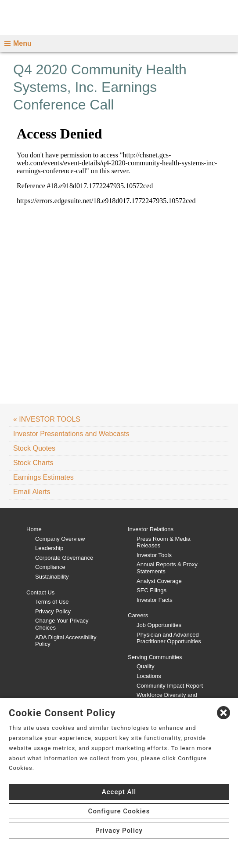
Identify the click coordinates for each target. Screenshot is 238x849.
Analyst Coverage (159, 581)
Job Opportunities (159, 625)
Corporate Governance (64, 557)
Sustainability (52, 576)
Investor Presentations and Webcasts (71, 433)
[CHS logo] (119, 17)
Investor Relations (150, 529)
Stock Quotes (34, 448)
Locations (149, 676)
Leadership (49, 548)
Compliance (50, 567)
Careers (138, 615)
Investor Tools (154, 555)
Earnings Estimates (43, 477)
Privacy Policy (53, 611)
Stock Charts (33, 462)
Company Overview (60, 539)
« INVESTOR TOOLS (46, 419)
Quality (145, 666)
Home (34, 529)
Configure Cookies (119, 811)
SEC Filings (151, 590)
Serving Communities (155, 657)
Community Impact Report (170, 685)
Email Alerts (31, 492)
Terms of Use (52, 601)
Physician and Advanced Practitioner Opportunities (169, 638)
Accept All (119, 792)
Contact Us (40, 592)
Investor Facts (155, 600)
